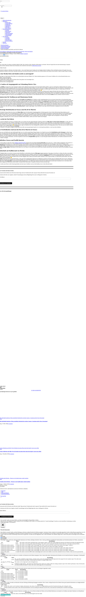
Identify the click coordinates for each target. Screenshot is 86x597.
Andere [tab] (1, 566)
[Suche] (2, 7)
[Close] (0, 497)
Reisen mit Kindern (28, 51)
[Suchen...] (6, 5)
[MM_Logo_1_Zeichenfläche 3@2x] (36, 17)
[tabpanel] (43, 545)
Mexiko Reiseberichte (20, 51)
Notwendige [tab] (2, 536)
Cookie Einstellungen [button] (4, 522)
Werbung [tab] (2, 580)
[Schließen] (2, 525)
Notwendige (4, 537)
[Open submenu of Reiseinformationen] (10, 29)
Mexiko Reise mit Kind (11, 51)
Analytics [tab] (2, 553)
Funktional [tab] (2, 588)
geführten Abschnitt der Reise (20, 142)
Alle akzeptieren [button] (12, 522)
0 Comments (25, 53)
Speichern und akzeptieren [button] (5, 594)
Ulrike (21, 53)
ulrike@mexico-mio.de (36, 65)
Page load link (3, 496)
